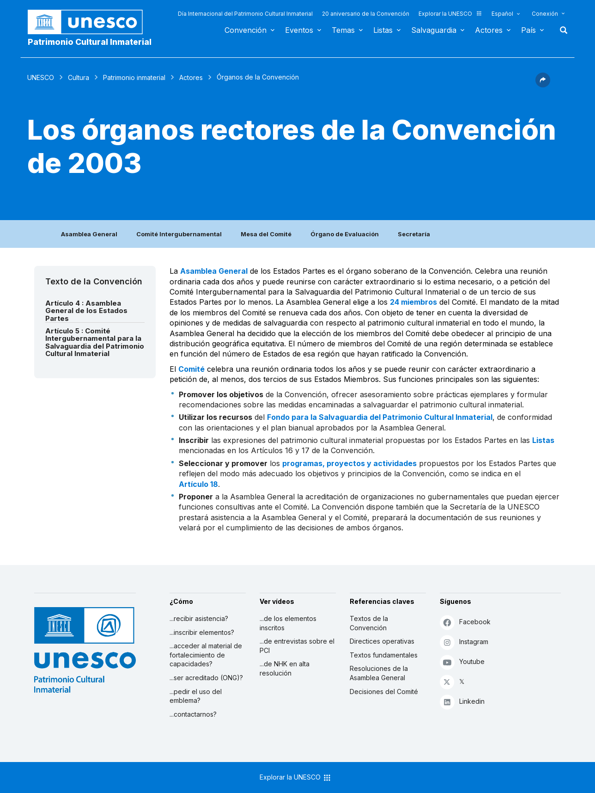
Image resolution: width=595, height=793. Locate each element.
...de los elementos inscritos (288, 623)
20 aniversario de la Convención (365, 13)
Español (502, 13)
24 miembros (413, 302)
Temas (343, 30)
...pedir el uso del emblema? (196, 696)
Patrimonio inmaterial (134, 77)
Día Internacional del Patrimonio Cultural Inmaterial (245, 13)
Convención (246, 30)
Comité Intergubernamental (179, 234)
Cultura (78, 77)
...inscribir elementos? (202, 632)
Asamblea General (89, 234)
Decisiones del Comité (384, 691)
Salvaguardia (433, 30)
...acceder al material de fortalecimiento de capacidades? (206, 655)
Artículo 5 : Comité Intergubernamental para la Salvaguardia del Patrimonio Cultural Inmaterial (94, 342)
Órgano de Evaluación (344, 234)
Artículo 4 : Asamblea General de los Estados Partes (86, 311)
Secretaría (414, 234)
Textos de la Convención (369, 623)
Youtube (462, 662)
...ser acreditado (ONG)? (206, 678)
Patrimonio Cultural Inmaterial (90, 42)
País (528, 30)
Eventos (299, 30)
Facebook (465, 622)
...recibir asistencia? (199, 618)
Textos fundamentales (384, 655)
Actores (489, 30)
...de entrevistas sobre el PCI (297, 645)
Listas (383, 30)
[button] (542, 84)
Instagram (464, 642)
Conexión (545, 13)
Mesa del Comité (266, 234)
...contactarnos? (193, 714)
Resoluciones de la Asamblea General (379, 673)
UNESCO (40, 77)
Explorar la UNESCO (450, 13)
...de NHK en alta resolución (285, 668)
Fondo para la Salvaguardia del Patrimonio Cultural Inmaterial (379, 417)
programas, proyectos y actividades (349, 463)
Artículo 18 (198, 484)
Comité (191, 369)
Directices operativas (382, 641)
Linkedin (462, 702)
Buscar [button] (560, 30)
